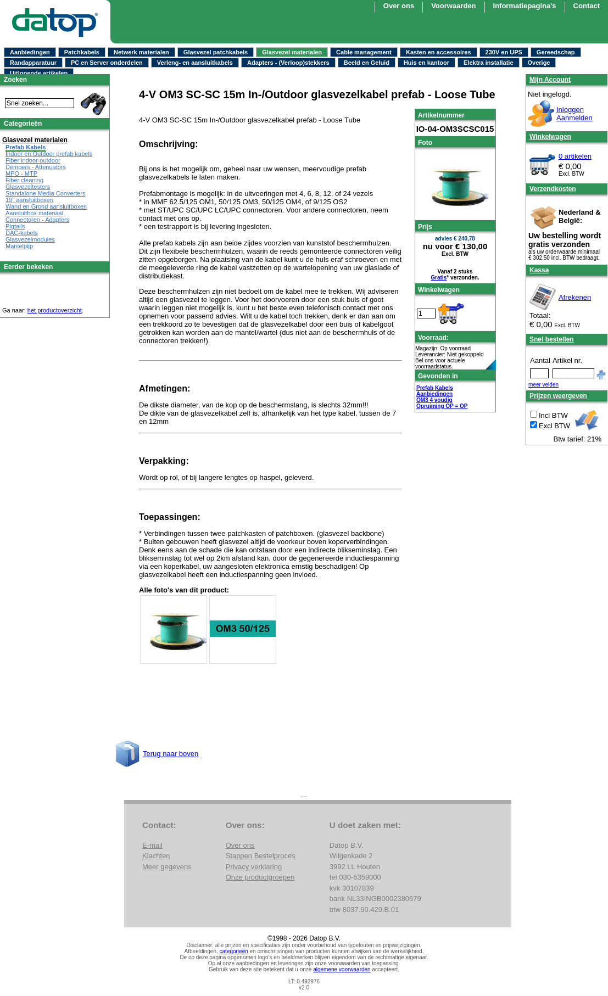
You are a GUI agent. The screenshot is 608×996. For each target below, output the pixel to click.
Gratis (439, 278)
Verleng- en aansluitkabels (195, 62)
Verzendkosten (552, 189)
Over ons (398, 6)
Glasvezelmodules (30, 239)
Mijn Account (550, 79)
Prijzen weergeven (558, 396)
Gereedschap (556, 52)
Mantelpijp (19, 246)
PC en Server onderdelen (107, 62)
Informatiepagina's (524, 6)
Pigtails (15, 226)
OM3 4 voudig (434, 400)
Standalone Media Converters (45, 193)
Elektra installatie (489, 62)
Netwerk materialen (141, 52)
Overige (539, 62)
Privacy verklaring (254, 867)
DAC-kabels (21, 233)
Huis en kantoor (426, 62)
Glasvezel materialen (292, 52)
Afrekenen (575, 297)
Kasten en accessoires (438, 52)
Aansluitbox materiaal (34, 213)
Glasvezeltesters (27, 186)
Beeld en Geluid (366, 62)
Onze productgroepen (260, 877)
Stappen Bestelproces (260, 856)
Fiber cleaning (24, 180)
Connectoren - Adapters (37, 219)
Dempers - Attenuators (35, 167)
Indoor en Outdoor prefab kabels (48, 153)
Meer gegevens (167, 867)
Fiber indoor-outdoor (32, 160)
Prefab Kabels (434, 388)
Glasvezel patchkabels (215, 52)
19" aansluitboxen (29, 200)
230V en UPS (504, 52)
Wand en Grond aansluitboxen (46, 206)
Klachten (156, 856)
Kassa (539, 270)
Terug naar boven (170, 753)
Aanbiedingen (30, 52)
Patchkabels (81, 52)
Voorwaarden (453, 6)
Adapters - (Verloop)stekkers (288, 62)
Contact (586, 6)
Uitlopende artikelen (39, 73)
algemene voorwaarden (342, 969)
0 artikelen (575, 156)
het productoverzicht (54, 310)
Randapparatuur (33, 62)
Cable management (364, 52)
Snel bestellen (551, 339)
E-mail (152, 845)
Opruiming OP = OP (441, 406)
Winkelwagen (550, 137)
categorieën (234, 951)
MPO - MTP (21, 173)
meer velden (543, 385)
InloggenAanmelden (574, 113)
